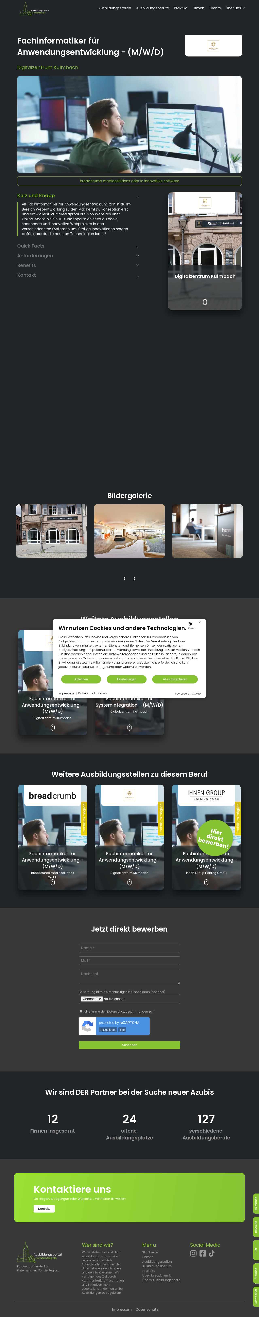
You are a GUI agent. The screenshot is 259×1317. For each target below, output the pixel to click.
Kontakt (44, 1208)
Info (122, 1029)
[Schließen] (200, 622)
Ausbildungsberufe (152, 8)
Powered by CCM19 (188, 694)
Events (215, 8)
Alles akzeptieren (175, 679)
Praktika (181, 8)
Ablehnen (81, 679)
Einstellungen (126, 679)
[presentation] (124, 579)
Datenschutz (147, 1309)
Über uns (233, 8)
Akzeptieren (108, 1029)
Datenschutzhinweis (92, 693)
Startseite (150, 1252)
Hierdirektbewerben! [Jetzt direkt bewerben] (213, 839)
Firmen (198, 8)
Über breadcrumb (156, 1275)
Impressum (122, 1309)
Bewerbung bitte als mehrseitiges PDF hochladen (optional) (122, 992)
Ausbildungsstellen (114, 8)
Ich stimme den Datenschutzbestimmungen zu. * (117, 1012)
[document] (129, 649)
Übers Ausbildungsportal (161, 1280)
